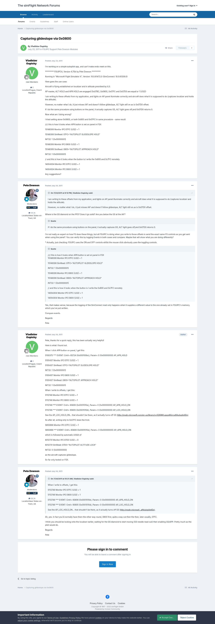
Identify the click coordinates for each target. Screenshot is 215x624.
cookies (98, 618)
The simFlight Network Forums (39, 5)
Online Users (68, 21)
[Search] (163, 14)
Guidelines (44, 21)
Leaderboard (48, 14)
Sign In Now (107, 564)
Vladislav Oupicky (39, 46)
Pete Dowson (31, 185)
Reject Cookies (187, 617)
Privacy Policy (96, 603)
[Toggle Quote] (49, 193)
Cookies (121, 603)
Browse (23, 15)
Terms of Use (53, 618)
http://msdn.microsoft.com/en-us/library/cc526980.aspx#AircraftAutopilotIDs (153, 415)
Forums (21, 21)
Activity (35, 14)
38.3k (32, 213)
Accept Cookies (165, 617)
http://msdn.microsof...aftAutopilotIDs (137, 510)
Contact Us (110, 603)
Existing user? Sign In (187, 6)
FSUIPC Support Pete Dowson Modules (60, 49)
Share (169, 48)
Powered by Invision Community (107, 609)
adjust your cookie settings (29, 620)
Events (32, 21)
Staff (56, 21)
